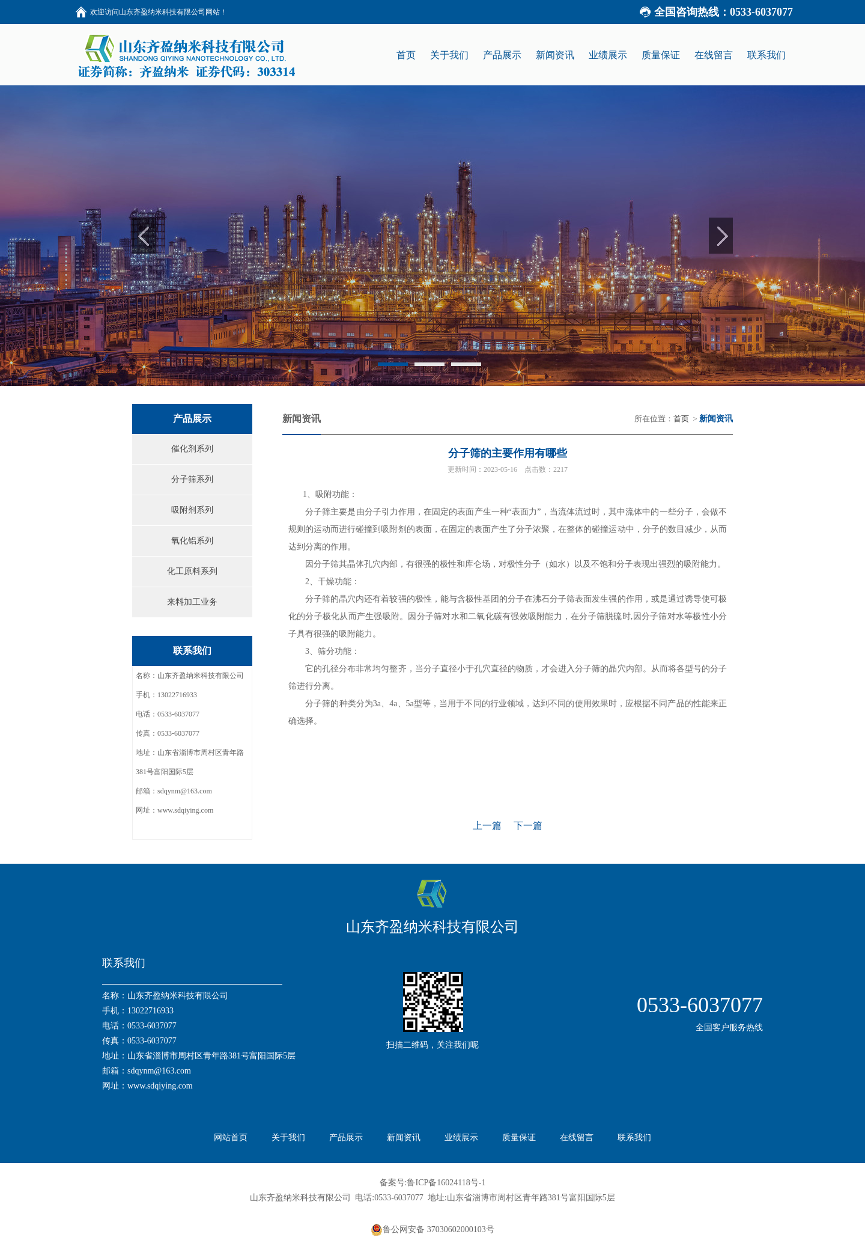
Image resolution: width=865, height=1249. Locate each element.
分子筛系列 (192, 479)
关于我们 (288, 1137)
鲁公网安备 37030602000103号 (432, 1230)
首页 (681, 418)
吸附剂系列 (192, 510)
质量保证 (519, 1137)
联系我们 (634, 1137)
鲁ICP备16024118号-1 (446, 1182)
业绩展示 (461, 1137)
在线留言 (576, 1137)
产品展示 (346, 1137)
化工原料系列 (192, 571)
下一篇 (528, 825)
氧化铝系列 (192, 540)
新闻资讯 (403, 1137)
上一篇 (487, 825)
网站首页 (230, 1137)
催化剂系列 (192, 448)
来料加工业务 (192, 601)
